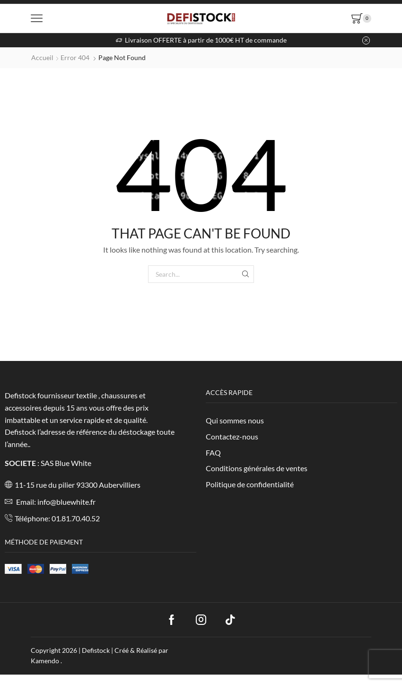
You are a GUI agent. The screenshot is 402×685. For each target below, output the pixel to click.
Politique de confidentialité (250, 484)
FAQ (213, 452)
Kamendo (46, 661)
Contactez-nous (232, 436)
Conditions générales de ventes (256, 468)
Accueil (42, 57)
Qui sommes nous (235, 420)
